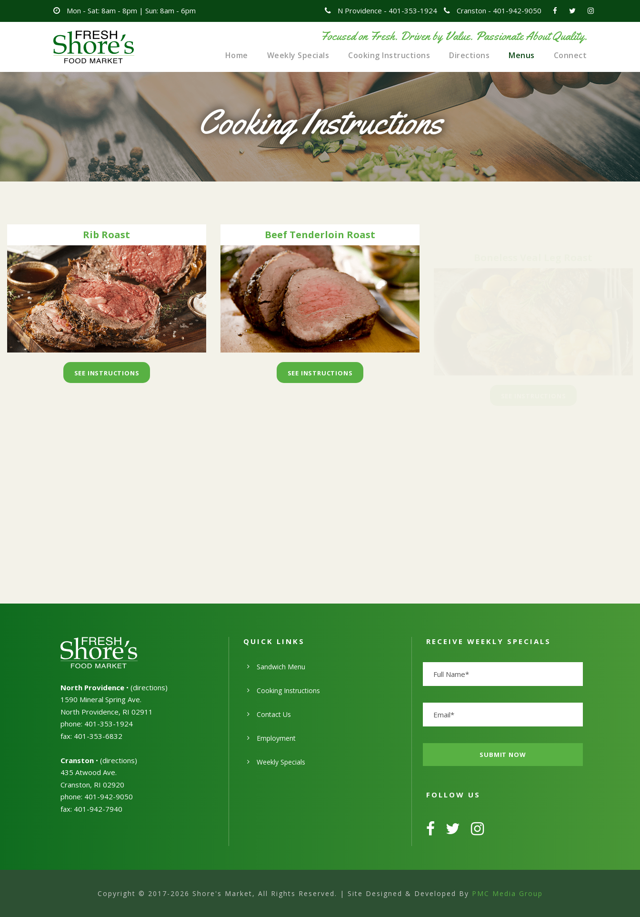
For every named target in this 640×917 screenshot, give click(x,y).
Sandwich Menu (281, 666)
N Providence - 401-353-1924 (387, 10)
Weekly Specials (298, 55)
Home (236, 55)
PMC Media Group (507, 893)
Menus (522, 55)
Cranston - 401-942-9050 (499, 10)
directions (149, 687)
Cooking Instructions (389, 55)
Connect (570, 55)
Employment (276, 738)
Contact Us (274, 714)
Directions (469, 55)
